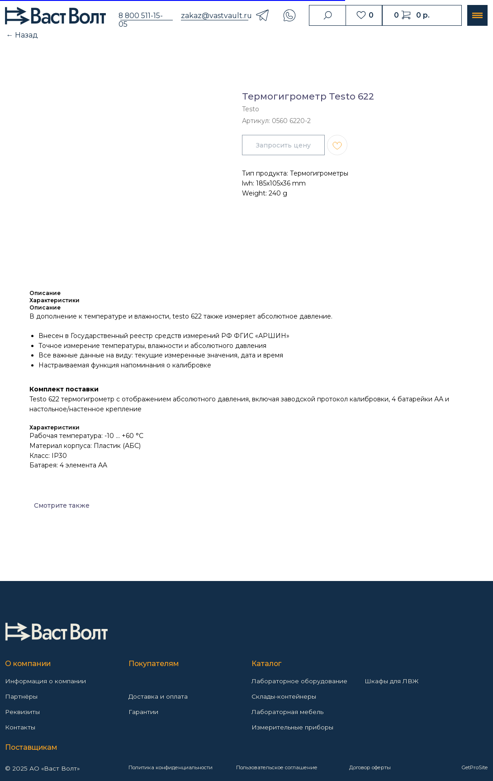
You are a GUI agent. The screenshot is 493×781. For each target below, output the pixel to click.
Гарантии (143, 711)
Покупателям (153, 663)
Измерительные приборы (292, 727)
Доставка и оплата (158, 696)
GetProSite (475, 767)
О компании (28, 663)
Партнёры (21, 696)
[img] (56, 632)
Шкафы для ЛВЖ (391, 681)
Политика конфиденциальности (170, 767)
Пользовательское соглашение (277, 767)
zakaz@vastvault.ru (216, 15)
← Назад (22, 35)
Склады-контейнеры (283, 696)
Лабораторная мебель (287, 711)
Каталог (266, 663)
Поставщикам (31, 747)
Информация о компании (45, 681)
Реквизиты (22, 711)
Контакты (20, 727)
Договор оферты (370, 767)
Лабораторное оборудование (299, 681)
